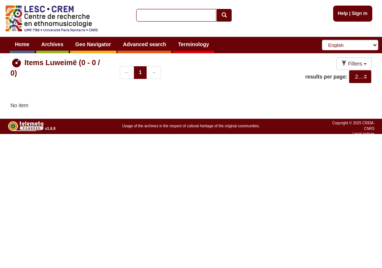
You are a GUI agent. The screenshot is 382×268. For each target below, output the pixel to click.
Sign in (359, 13)
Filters (354, 64)
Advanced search (144, 44)
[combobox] (360, 76)
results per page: (326, 77)
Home (22, 44)
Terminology (193, 44)
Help (343, 13)
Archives (52, 44)
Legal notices (364, 134)
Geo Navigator (93, 44)
